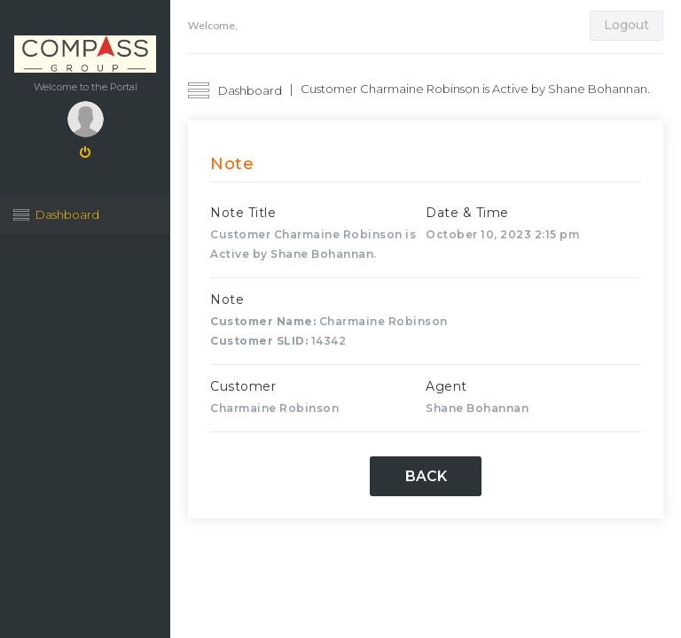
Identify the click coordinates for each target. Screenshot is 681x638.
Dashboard (67, 214)
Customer (243, 386)
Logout (626, 25)
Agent (446, 386)
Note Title (243, 213)
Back (426, 476)
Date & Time (467, 213)
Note (227, 299)
